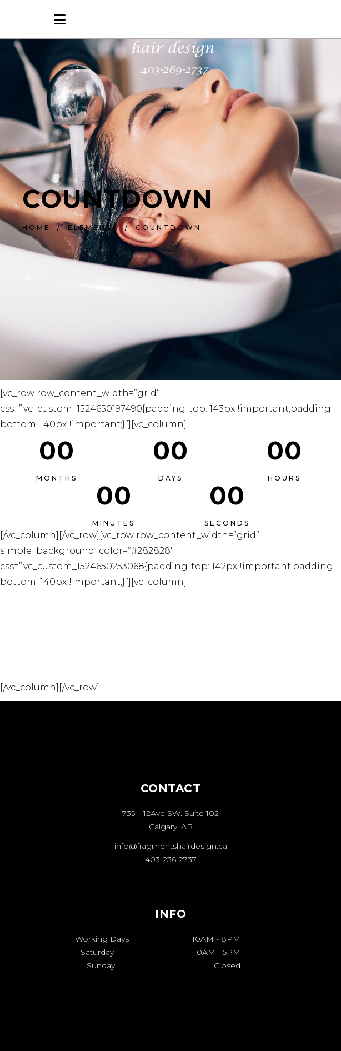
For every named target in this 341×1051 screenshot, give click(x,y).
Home (36, 227)
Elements (93, 227)
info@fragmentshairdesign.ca (170, 846)
